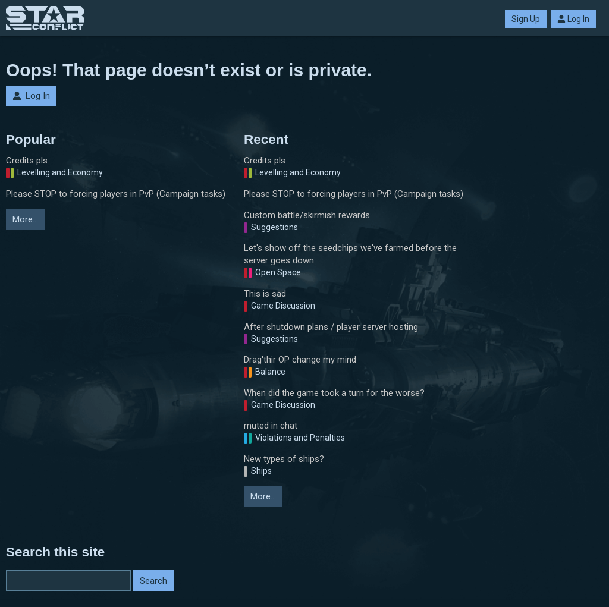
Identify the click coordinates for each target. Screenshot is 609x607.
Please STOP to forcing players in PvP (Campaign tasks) (115, 193)
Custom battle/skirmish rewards (307, 215)
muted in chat (270, 425)
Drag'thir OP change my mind (300, 359)
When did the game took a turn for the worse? (334, 393)
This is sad (265, 293)
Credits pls (27, 160)
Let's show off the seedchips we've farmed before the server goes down (350, 254)
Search (153, 580)
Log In (573, 19)
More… (25, 219)
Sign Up (525, 19)
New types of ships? (284, 459)
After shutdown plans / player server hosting (331, 327)
